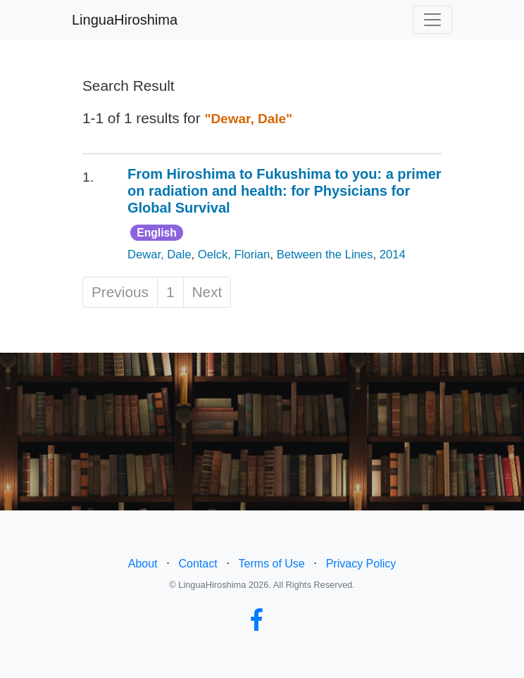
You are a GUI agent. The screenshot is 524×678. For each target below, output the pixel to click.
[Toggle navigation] (432, 20)
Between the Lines (325, 254)
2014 (393, 254)
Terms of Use (272, 564)
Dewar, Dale (159, 254)
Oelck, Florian (234, 254)
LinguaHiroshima (124, 19)
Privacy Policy (361, 564)
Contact (197, 564)
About (143, 564)
